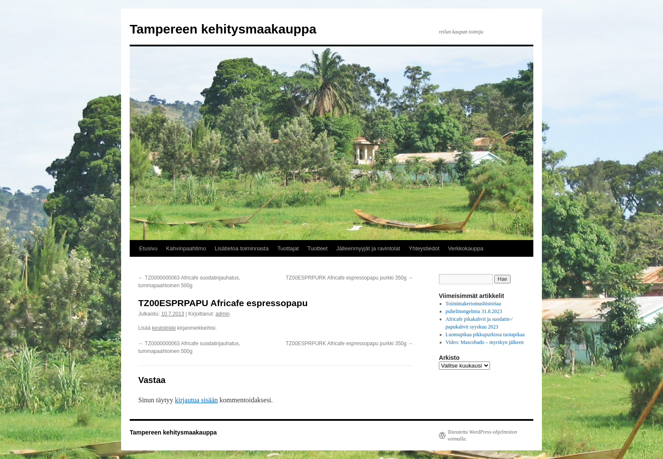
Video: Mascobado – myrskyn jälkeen (485, 342)
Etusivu (148, 248)
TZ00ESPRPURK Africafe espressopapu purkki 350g (349, 278)
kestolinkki (164, 328)
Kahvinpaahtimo (186, 248)
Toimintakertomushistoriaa (473, 304)
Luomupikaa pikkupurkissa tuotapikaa (485, 334)
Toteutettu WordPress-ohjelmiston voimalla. (482, 435)
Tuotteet (317, 248)
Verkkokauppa (465, 248)
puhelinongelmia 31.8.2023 (474, 311)
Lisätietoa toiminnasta (242, 248)
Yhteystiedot (424, 248)
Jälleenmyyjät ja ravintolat (368, 248)
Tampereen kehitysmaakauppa (223, 29)
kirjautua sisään (196, 400)
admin (223, 314)
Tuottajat (288, 248)
